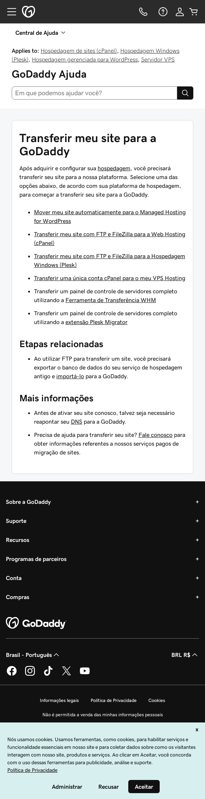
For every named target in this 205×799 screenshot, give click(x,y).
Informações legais (59, 700)
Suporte (16, 521)
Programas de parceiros (36, 559)
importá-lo (70, 376)
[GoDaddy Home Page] (36, 623)
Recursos (17, 540)
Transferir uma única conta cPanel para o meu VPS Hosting (109, 278)
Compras (17, 597)
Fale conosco (155, 435)
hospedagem (114, 168)
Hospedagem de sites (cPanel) (79, 50)
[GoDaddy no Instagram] (30, 674)
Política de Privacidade (114, 700)
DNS (76, 421)
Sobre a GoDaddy (28, 502)
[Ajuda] (162, 11)
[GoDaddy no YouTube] (85, 674)
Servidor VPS (158, 59)
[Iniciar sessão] (180, 12)
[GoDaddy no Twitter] (66, 674)
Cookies (156, 700)
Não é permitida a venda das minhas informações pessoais (102, 714)
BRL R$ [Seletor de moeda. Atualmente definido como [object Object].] (185, 654)
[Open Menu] (9, 12)
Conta (14, 578)
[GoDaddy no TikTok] (48, 674)
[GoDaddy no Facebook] (12, 674)
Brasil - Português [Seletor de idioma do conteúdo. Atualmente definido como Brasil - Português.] (33, 654)
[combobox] (94, 93)
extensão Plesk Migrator (96, 322)
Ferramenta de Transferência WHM (110, 300)
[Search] (185, 93)
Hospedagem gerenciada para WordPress (85, 59)
